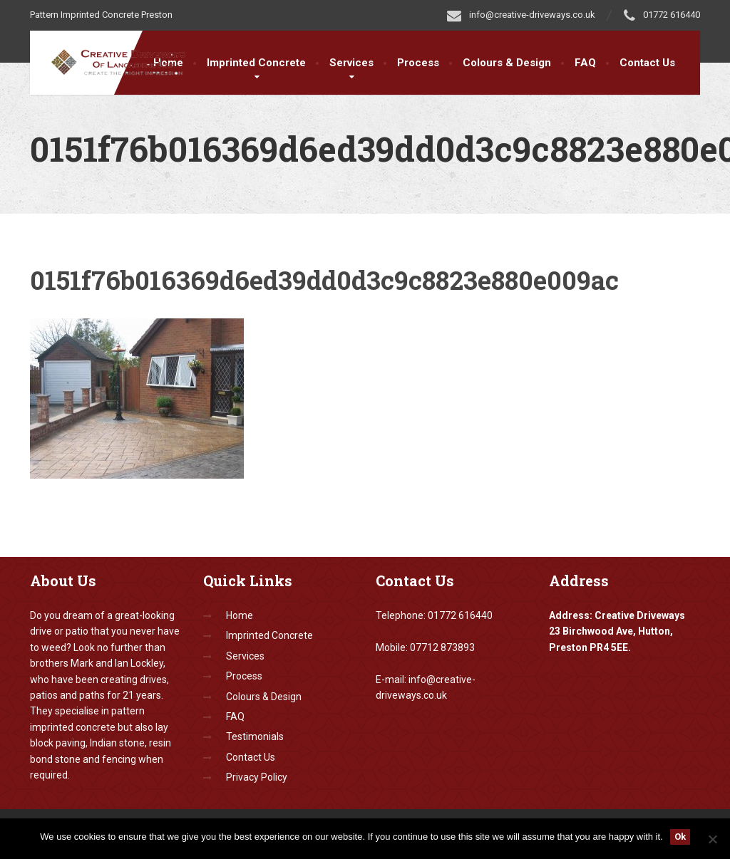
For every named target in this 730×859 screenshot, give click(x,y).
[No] (712, 839)
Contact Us (647, 62)
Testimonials (255, 736)
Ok (680, 836)
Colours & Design (507, 62)
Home (239, 615)
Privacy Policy (256, 777)
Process (418, 62)
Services (351, 62)
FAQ (585, 62)
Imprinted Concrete (256, 62)
